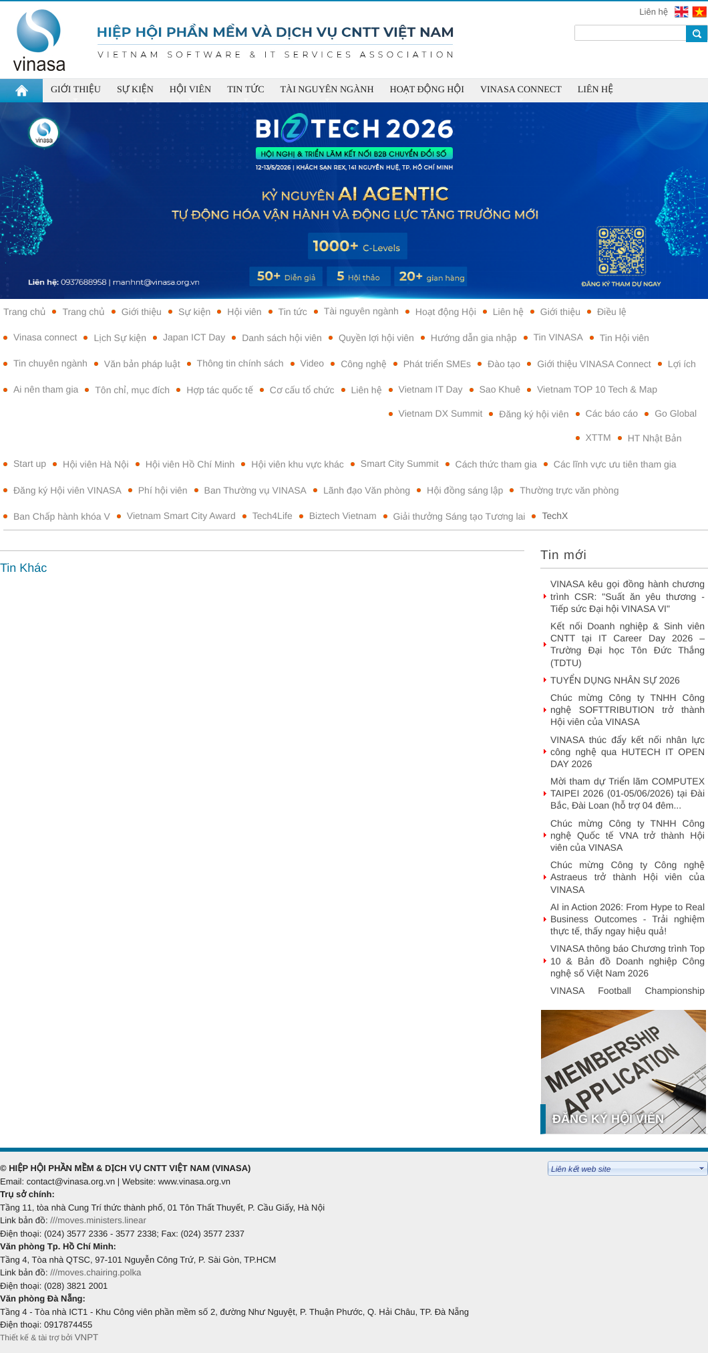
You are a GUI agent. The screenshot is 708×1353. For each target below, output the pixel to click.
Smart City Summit (400, 463)
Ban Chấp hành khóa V (61, 516)
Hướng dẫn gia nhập (474, 337)
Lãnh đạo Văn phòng (366, 490)
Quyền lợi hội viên (376, 337)
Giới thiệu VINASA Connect (594, 363)
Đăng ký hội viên (533, 414)
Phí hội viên (163, 490)
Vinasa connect (45, 337)
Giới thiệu (142, 311)
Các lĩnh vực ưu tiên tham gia (615, 464)
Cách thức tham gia (496, 464)
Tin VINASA (558, 337)
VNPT (88, 1337)
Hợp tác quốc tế (219, 390)
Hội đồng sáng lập (465, 490)
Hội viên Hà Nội (96, 464)
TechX (555, 515)
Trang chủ (24, 311)
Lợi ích (682, 363)
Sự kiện (194, 311)
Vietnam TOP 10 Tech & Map (597, 389)
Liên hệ (654, 12)
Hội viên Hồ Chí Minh (190, 464)
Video (313, 363)
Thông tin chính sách (240, 363)
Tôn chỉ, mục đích (132, 390)
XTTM (598, 437)
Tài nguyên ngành (361, 311)
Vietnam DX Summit (441, 413)
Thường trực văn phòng (569, 490)
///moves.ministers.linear (98, 1220)
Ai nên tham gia (45, 389)
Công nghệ (364, 363)
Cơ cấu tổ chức (302, 390)
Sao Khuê (500, 389)
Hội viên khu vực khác (297, 464)
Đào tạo (504, 363)
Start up (29, 463)
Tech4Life (272, 515)
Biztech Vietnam (343, 515)
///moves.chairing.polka (95, 1272)
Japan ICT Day (194, 337)
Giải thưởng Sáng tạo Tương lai (459, 516)
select (702, 1168)
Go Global (676, 413)
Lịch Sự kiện (120, 337)
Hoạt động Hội (445, 311)
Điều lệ (612, 311)
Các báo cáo (612, 413)
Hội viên (244, 311)
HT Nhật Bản (655, 438)
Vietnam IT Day (431, 389)
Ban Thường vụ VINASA (255, 490)
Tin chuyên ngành (50, 363)
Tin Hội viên (624, 337)
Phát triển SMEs (437, 363)
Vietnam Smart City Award (181, 515)
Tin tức (293, 311)
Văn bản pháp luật (142, 363)
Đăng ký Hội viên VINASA (67, 490)
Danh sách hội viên (282, 337)
